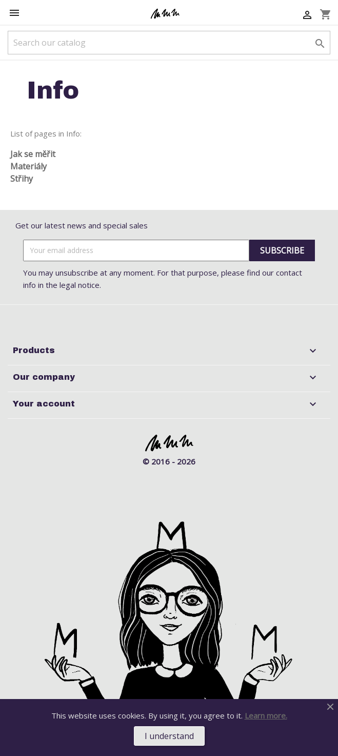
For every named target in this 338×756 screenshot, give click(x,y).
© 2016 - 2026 (169, 461)
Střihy (21, 178)
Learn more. (266, 715)
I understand (169, 736)
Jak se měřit (32, 154)
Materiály (28, 166)
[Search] (169, 42)
